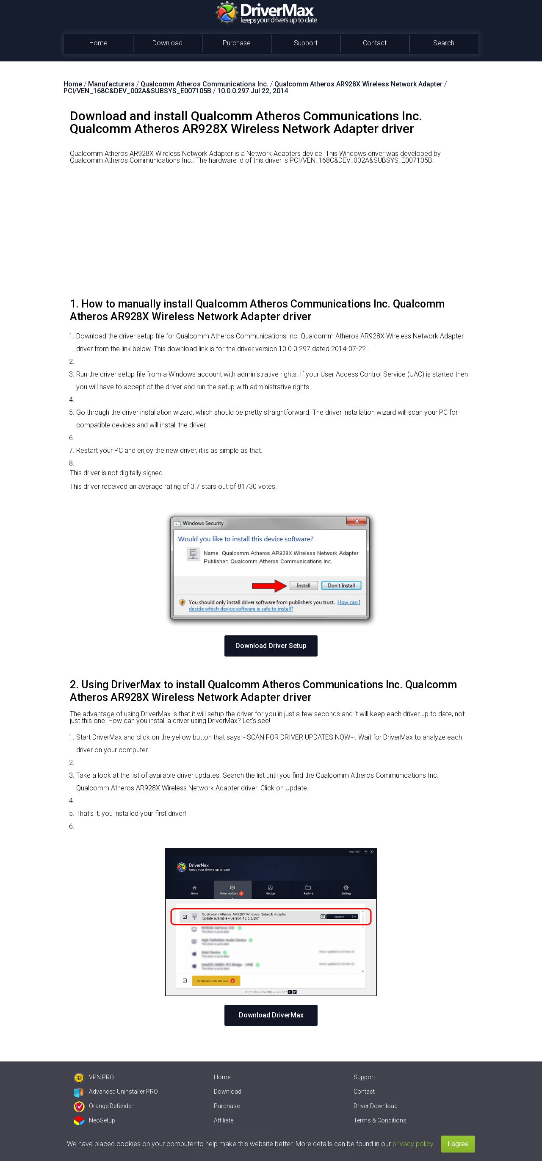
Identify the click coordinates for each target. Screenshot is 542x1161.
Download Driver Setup (271, 646)
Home (98, 43)
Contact (375, 43)
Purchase (237, 43)
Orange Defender (103, 1106)
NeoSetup (94, 1120)
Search (443, 43)
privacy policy (413, 1144)
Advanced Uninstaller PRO (116, 1091)
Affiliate (223, 1120)
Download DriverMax (271, 1015)
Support (306, 43)
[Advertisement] (271, 234)
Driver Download (376, 1106)
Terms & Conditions (380, 1120)
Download (167, 43)
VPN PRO (94, 1077)
